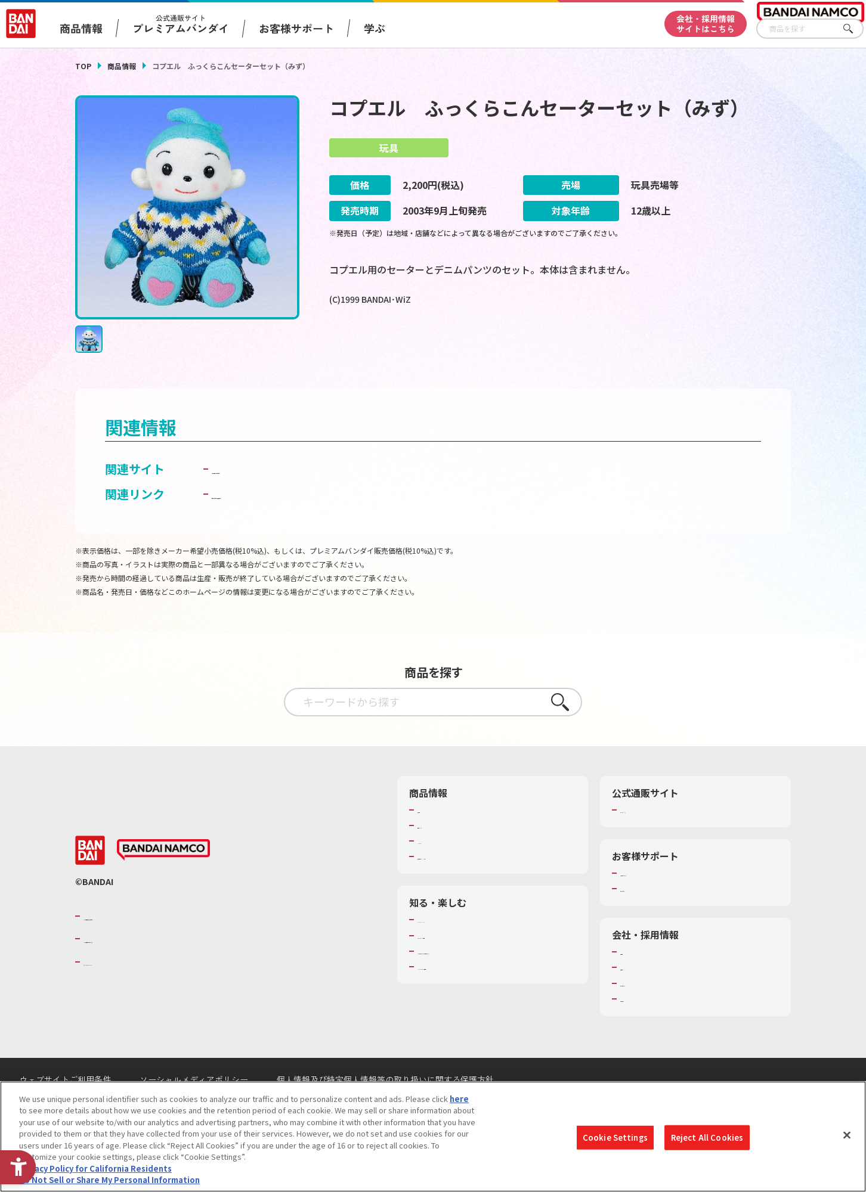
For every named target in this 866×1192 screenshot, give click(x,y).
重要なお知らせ (647, 904)
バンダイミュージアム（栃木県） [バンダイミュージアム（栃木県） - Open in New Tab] (475, 982)
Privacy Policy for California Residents (95, 1168)
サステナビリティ (651, 999)
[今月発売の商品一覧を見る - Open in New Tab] (680, 348)
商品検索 (433, 825)
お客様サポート (296, 28)
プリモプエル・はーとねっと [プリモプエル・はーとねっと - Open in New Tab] (289, 484)
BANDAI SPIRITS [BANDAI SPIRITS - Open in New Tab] (119, 976)
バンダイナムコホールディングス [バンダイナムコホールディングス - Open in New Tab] (155, 954)
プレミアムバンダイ (655, 825)
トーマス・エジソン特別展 (464, 951)
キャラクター (440, 856)
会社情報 (635, 967)
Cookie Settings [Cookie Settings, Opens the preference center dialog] (615, 1137)
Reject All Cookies (707, 1137)
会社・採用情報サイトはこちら (705, 24)
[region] (433, 1136)
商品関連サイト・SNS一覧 (463, 872)
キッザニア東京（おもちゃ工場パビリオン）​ (495, 966)
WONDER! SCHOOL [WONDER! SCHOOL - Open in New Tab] (450, 935)
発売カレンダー (444, 841)
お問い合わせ (643, 1014)
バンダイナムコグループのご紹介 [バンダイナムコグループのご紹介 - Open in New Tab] (155, 931)
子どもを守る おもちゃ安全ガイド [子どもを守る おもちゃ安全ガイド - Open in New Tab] (303, 509)
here (459, 1098)
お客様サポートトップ (659, 888)
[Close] (847, 1135)
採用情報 (635, 982)
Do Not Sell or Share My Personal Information (109, 1179)
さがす (854, 28)
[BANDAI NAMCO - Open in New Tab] (163, 865)
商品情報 (121, 66)
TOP (83, 66)
